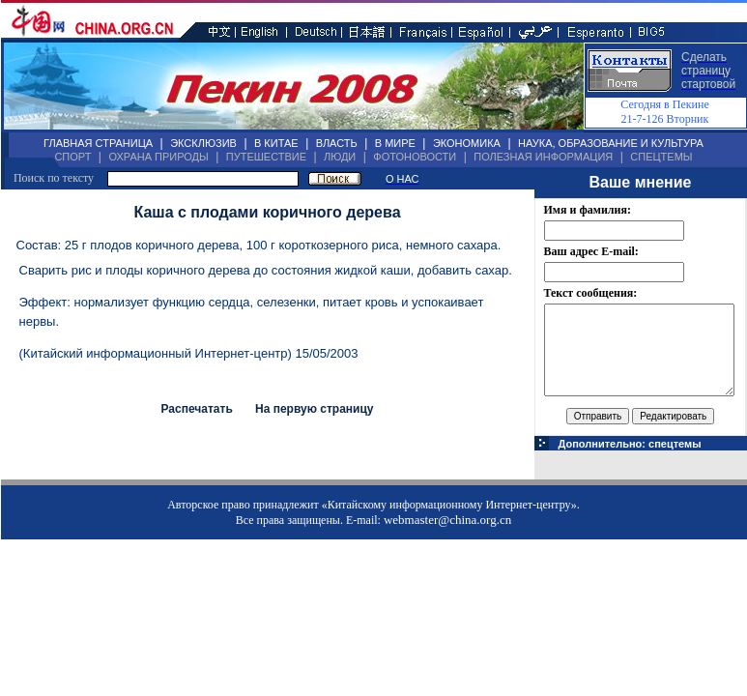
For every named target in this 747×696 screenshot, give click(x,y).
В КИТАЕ (276, 143)
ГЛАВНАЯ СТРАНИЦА (98, 143)
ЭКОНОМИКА (467, 143)
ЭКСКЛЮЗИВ (203, 143)
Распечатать (196, 409)
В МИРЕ (395, 143)
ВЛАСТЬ (337, 143)
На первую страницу (314, 409)
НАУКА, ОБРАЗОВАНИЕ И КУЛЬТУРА (611, 143)
